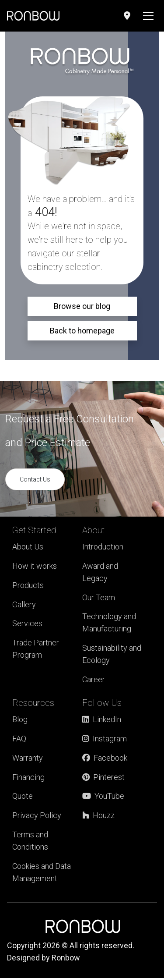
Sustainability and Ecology (111, 654)
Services (27, 623)
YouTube (103, 796)
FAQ (19, 738)
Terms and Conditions (30, 840)
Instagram (104, 738)
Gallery (24, 604)
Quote (22, 796)
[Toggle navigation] (148, 15)
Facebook (104, 757)
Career (93, 679)
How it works (34, 565)
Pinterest (103, 777)
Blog (20, 719)
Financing (28, 777)
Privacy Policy (36, 815)
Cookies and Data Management (41, 872)
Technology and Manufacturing (109, 622)
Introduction (102, 546)
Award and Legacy (100, 572)
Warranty (27, 757)
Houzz (98, 815)
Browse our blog (82, 306)
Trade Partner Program (35, 648)
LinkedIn (101, 719)
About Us (27, 546)
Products (28, 585)
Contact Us (35, 479)
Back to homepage (82, 330)
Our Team (98, 597)
